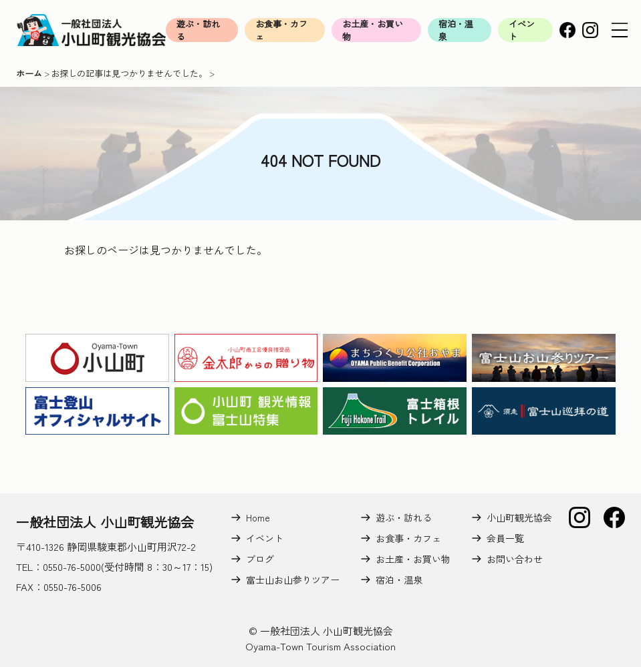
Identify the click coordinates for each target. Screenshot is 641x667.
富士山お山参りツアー (293, 579)
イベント (522, 30)
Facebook (567, 30)
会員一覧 (505, 538)
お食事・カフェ (281, 30)
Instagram (590, 30)
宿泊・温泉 (455, 30)
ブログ (260, 559)
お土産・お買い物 (372, 30)
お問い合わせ (515, 559)
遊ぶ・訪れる (198, 30)
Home (258, 517)
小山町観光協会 (519, 517)
